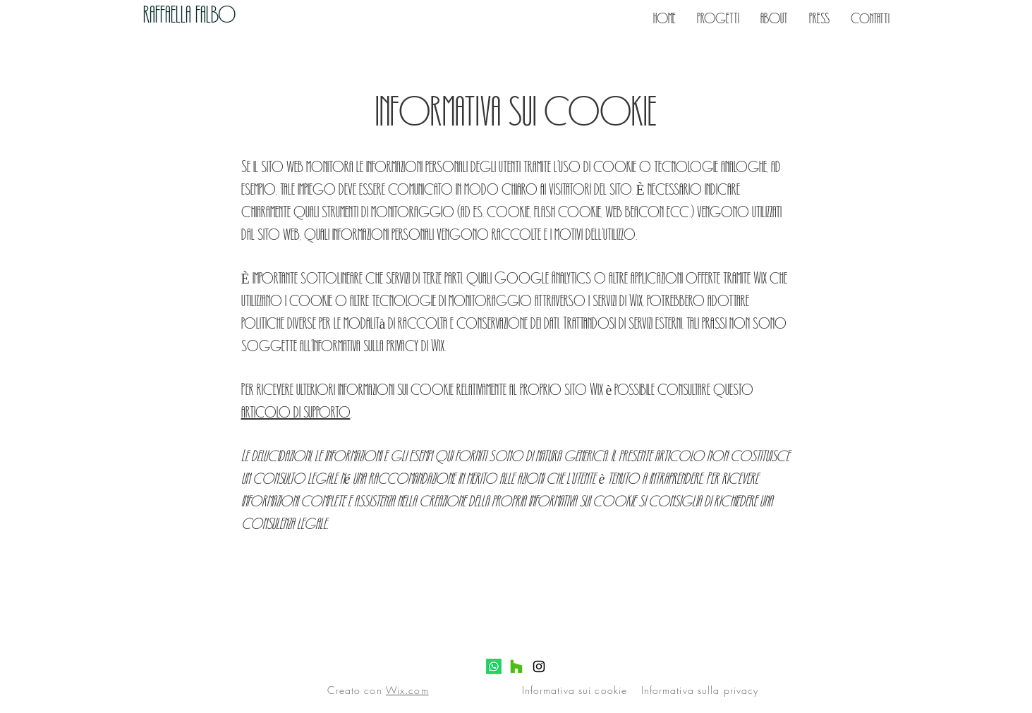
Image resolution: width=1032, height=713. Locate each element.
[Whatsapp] (494, 666)
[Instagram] (539, 666)
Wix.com (407, 690)
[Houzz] (516, 666)
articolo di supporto (296, 410)
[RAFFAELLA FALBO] (218, 14)
